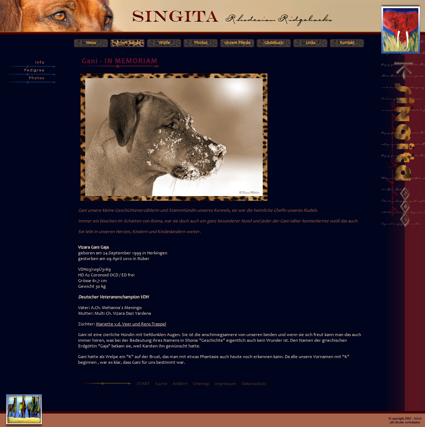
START (143, 384)
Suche (161, 384)
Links (310, 43)
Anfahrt (180, 384)
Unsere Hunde (128, 43)
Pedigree (34, 70)
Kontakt (347, 43)
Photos (200, 43)
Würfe (164, 43)
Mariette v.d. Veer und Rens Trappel (131, 324)
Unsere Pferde (237, 43)
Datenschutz (254, 384)
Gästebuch (274, 43)
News (91, 43)
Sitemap (201, 384)
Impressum (225, 384)
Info (40, 63)
